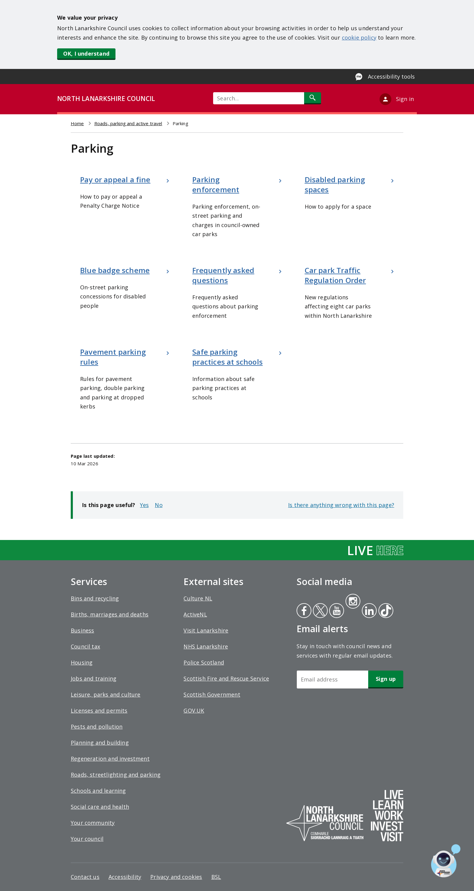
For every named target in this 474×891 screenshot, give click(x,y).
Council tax (85, 646)
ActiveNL (195, 614)
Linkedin (368, 611)
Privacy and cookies (176, 876)
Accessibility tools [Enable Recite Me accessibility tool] (391, 76)
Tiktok (384, 611)
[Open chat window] (445, 860)
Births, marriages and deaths (109, 614)
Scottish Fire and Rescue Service (226, 678)
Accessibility (125, 876)
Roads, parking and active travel (128, 123)
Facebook (304, 611)
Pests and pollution (96, 726)
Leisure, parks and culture (106, 694)
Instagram (352, 602)
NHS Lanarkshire (205, 646)
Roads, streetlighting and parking (116, 774)
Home (77, 123)
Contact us (85, 876)
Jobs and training (93, 678)
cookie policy (359, 37)
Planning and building (100, 742)
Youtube (336, 611)
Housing (82, 662)
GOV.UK (193, 710)
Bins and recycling (95, 598)
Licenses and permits (99, 710)
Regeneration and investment (110, 758)
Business (82, 630)
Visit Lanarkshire (205, 630)
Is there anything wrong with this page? (341, 505)
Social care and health (100, 806)
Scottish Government (211, 694)
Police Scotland (203, 662)
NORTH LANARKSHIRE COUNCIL (106, 98)
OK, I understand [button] (86, 53)
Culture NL (197, 598)
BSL (216, 876)
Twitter (319, 611)
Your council (87, 838)
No (158, 505)
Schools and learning (98, 790)
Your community (93, 822)
